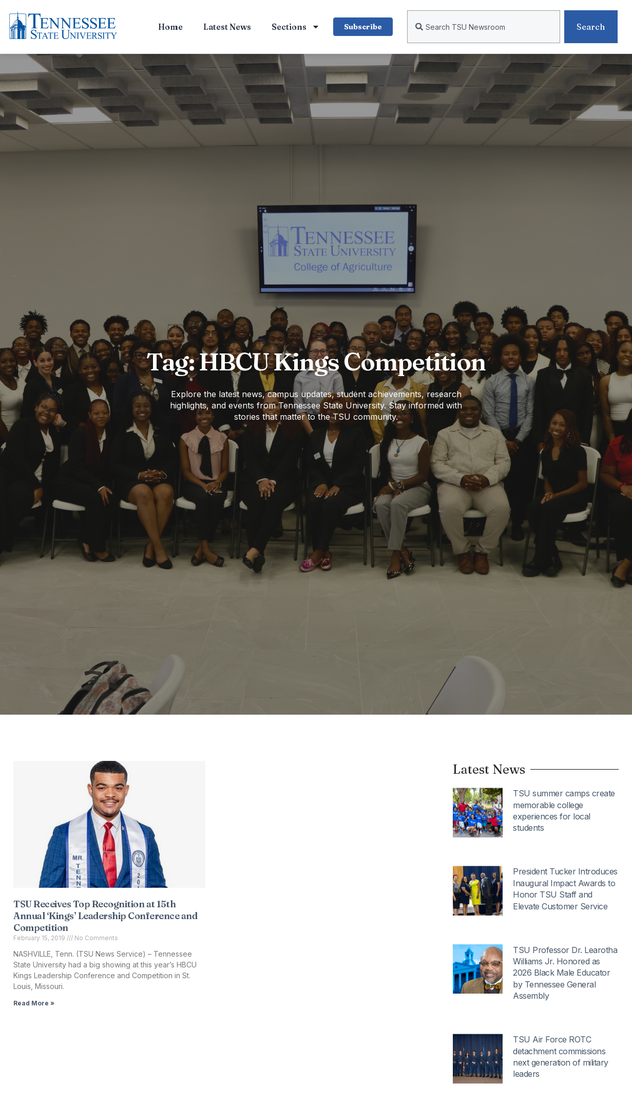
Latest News (227, 27)
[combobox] (483, 26)
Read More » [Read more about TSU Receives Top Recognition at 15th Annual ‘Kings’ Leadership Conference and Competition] (33, 1003)
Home (170, 27)
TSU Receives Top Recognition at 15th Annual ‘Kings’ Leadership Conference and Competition (105, 916)
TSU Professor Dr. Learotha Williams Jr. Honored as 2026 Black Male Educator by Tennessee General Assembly (565, 973)
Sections (296, 26)
